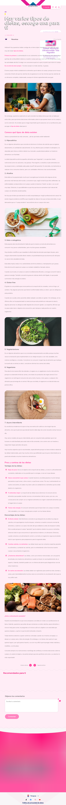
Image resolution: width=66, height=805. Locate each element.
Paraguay (34, 610)
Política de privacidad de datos (33, 617)
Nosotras (15, 39)
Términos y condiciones (33, 620)
